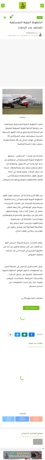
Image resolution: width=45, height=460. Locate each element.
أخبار (39, 17)
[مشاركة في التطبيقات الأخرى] (10, 335)
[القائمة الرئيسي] (42, 5)
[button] (32, 335)
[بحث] (3, 5)
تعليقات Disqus (8, 419)
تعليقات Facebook (22, 419)
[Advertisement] (22, 62)
